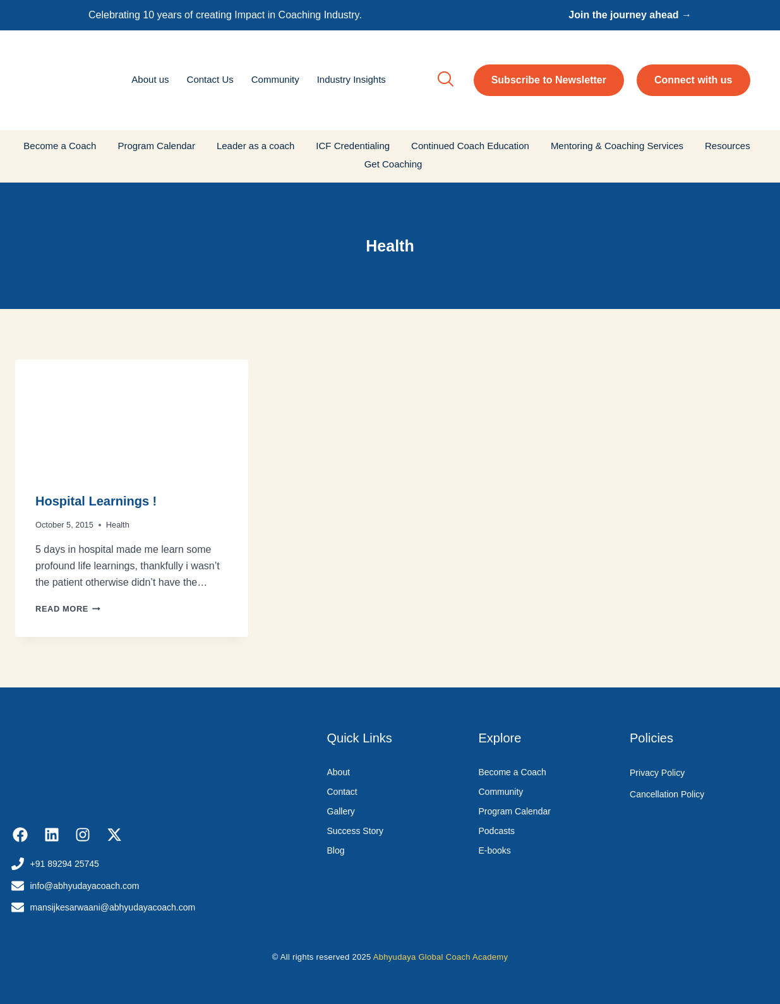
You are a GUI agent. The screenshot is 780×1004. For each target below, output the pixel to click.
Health (117, 524)
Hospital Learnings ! (96, 501)
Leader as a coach (255, 145)
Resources (727, 145)
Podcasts (497, 831)
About (339, 772)
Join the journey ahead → (630, 14)
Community (275, 79)
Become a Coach (59, 145)
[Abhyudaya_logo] (64, 78)
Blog (336, 850)
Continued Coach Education (470, 145)
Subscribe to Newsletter (548, 80)
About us (150, 79)
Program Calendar (156, 145)
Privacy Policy (657, 773)
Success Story (355, 831)
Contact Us (210, 79)
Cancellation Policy (667, 794)
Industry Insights (351, 79)
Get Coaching (393, 164)
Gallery (341, 811)
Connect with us (693, 80)
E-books (495, 850)
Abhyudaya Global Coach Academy (440, 957)
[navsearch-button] (445, 80)
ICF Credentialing (353, 145)
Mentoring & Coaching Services (617, 145)
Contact (342, 792)
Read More (67, 609)
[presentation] (131, 415)
